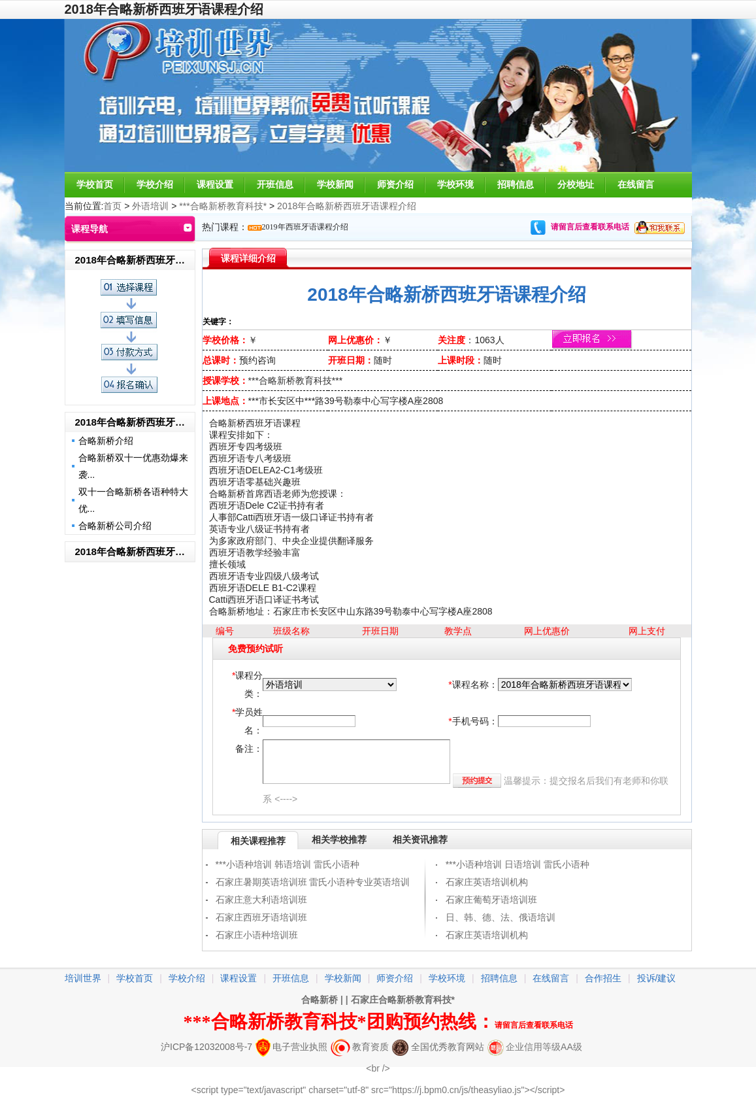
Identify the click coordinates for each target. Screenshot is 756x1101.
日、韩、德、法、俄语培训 (500, 917)
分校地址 (575, 184)
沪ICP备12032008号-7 (206, 1047)
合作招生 (603, 978)
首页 (112, 206)
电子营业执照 (291, 1047)
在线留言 (635, 184)
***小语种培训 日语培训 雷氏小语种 (517, 864)
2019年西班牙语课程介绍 (305, 226)
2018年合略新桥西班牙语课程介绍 (346, 206)
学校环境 (455, 184)
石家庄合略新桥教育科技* (403, 999)
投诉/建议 (656, 978)
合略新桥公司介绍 (115, 525)
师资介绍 (395, 184)
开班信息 (275, 184)
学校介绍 (155, 184)
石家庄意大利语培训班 (261, 899)
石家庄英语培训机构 (487, 882)
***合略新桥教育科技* (223, 206)
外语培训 (150, 206)
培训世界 (83, 978)
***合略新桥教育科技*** (295, 380)
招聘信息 (515, 184)
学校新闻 (335, 184)
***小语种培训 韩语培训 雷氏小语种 (287, 864)
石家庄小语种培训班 (257, 935)
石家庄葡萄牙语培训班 (491, 899)
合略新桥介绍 (105, 440)
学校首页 (94, 184)
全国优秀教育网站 (438, 1047)
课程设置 (215, 184)
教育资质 (360, 1047)
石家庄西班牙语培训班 (261, 917)
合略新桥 (319, 999)
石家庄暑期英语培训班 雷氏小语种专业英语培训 (313, 882)
